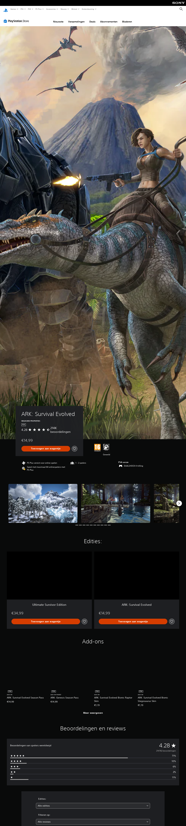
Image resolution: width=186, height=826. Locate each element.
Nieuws (64, 9)
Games (13, 9)
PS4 (29, 9)
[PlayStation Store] (17, 17)
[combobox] (93, 803)
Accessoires (51, 9)
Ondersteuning (88, 9)
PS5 (22, 9)
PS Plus (38, 9)
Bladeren (127, 18)
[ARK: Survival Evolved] (42, 500)
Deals (92, 18)
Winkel (74, 9)
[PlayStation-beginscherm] (5, 9)
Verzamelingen (76, 18)
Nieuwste (58, 18)
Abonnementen (109, 18)
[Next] (179, 500)
